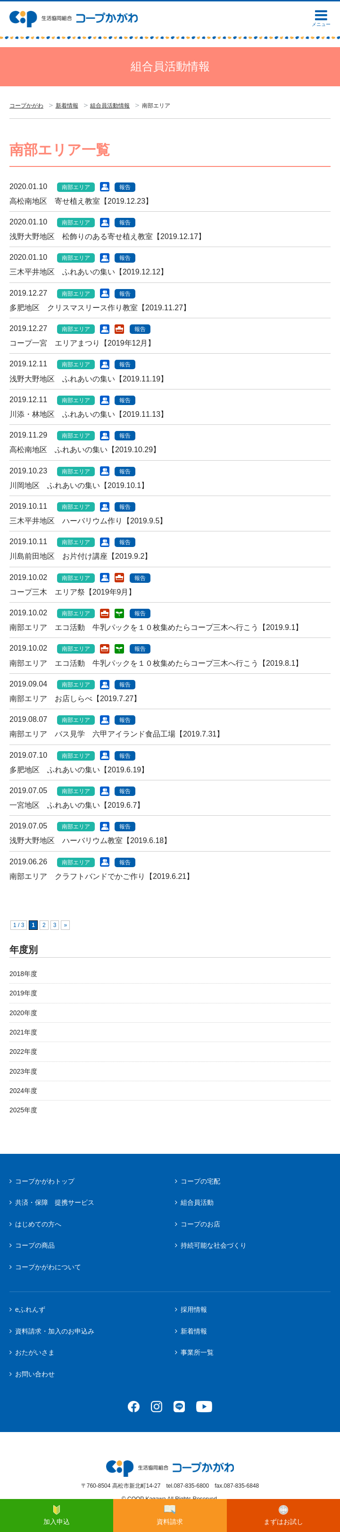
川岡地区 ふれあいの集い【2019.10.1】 (79, 485)
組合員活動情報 (110, 105)
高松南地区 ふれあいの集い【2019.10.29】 (84, 450)
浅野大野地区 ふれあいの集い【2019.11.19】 (88, 379)
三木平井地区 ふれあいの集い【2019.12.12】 (88, 272)
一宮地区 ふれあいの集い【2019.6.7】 (76, 805)
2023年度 (23, 1071)
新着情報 (67, 105)
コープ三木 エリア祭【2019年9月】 (72, 592)
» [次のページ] (65, 925)
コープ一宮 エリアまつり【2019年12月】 (82, 343)
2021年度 (23, 1032)
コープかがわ (26, 105)
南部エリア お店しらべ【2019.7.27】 (75, 699)
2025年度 (23, 1110)
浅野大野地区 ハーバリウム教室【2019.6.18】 (90, 840)
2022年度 (23, 1051)
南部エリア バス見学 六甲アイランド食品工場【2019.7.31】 (116, 734)
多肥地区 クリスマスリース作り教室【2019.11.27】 (100, 308)
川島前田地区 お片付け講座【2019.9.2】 (80, 556)
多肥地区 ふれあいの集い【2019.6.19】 (79, 770)
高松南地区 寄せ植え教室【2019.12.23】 (81, 201)
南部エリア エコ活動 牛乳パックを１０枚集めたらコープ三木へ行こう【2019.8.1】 (156, 663)
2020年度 (23, 1013)
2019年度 (23, 993)
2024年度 (23, 1090)
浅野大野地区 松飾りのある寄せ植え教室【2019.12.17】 (107, 236)
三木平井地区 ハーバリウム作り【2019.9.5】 (88, 521)
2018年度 (23, 973)
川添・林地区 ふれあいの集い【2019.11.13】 (88, 414)
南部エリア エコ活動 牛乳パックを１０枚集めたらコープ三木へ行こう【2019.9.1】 (156, 627)
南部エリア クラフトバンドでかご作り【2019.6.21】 (101, 876)
